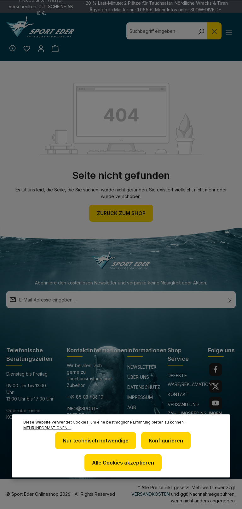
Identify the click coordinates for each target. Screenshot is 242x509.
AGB (131, 407)
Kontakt (178, 394)
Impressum (140, 397)
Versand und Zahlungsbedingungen (195, 409)
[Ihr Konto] (42, 49)
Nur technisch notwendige (96, 440)
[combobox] (160, 30)
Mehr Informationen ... (47, 427)
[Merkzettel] (27, 49)
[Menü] (229, 32)
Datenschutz (143, 387)
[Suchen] (200, 30)
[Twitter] (215, 386)
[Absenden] (230, 299)
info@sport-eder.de (82, 412)
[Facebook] (215, 369)
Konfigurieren (166, 440)
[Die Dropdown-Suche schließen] (213, 30)
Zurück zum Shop (121, 213)
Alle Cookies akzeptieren (123, 462)
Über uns (138, 377)
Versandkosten (150, 494)
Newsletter (142, 367)
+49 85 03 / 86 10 (85, 397)
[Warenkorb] (56, 49)
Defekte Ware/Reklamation (190, 380)
